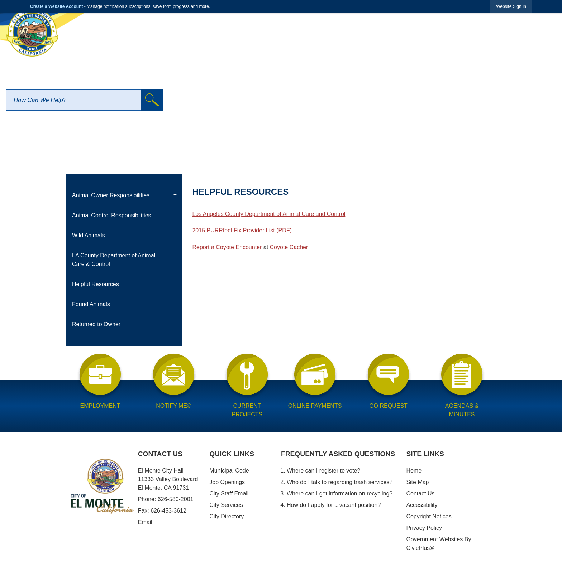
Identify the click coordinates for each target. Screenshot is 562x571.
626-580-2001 (176, 499)
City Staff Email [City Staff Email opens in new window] (228, 493)
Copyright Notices (428, 516)
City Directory (226, 516)
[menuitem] (124, 195)
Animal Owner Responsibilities (110, 195)
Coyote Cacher (289, 247)
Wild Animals (88, 235)
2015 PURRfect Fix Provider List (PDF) (241, 230)
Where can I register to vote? (323, 471)
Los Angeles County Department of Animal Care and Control (268, 214)
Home (414, 471)
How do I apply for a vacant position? (334, 505)
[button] (152, 100)
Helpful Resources (95, 284)
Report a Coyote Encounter (227, 247)
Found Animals (91, 304)
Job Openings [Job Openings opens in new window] (227, 482)
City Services (226, 505)
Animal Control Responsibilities (111, 215)
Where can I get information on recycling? (339, 493)
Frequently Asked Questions (338, 454)
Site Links (425, 454)
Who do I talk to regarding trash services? (339, 482)
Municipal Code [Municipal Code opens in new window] (229, 471)
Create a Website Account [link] (56, 6)
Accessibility (421, 505)
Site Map (417, 482)
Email (145, 522)
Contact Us (420, 493)
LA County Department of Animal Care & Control (113, 259)
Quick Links (231, 454)
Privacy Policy (424, 528)
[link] (511, 6)
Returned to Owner (96, 324)
